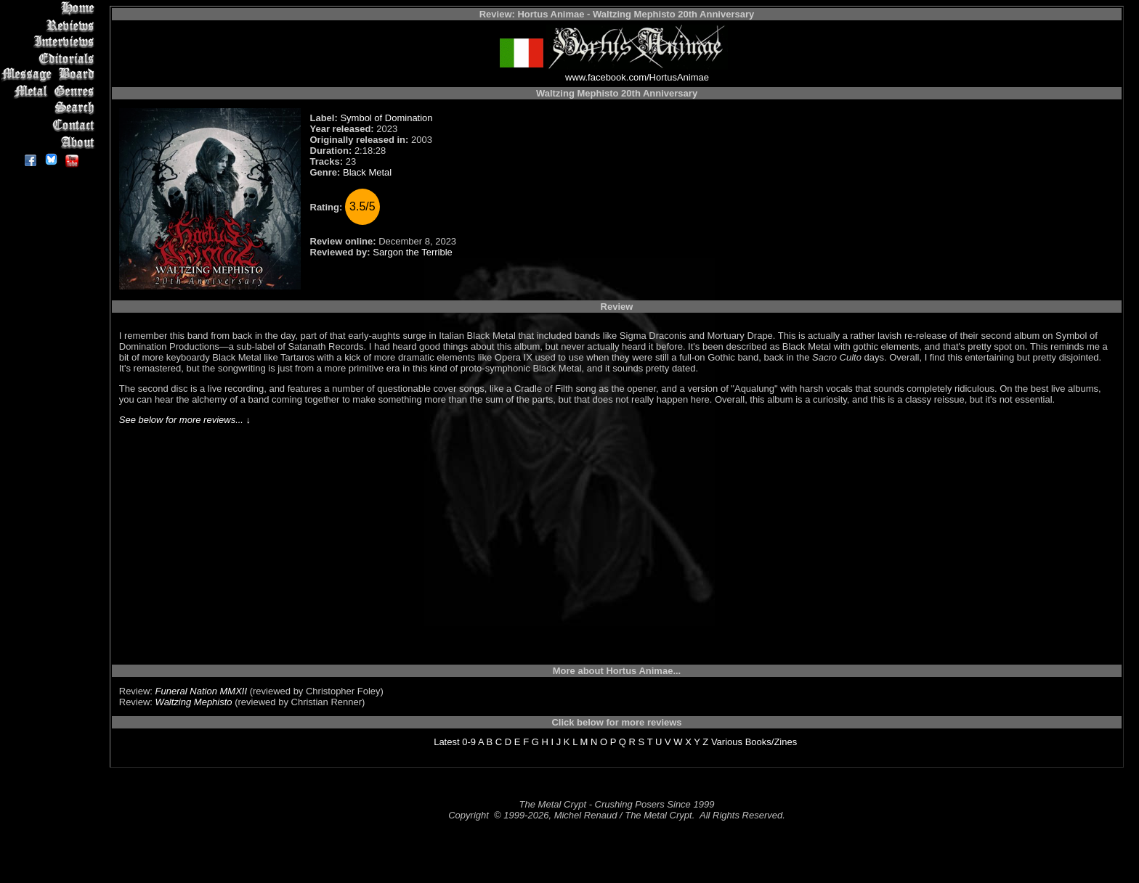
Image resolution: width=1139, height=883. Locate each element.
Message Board (50, 75)
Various (726, 741)
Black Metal (367, 172)
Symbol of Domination (386, 117)
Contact (50, 125)
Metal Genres (50, 91)
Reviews (50, 25)
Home (50, 8)
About (50, 142)
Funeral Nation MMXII (201, 691)
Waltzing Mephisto (193, 702)
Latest (446, 741)
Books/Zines (771, 741)
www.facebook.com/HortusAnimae (637, 77)
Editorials (50, 58)
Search (50, 108)
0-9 (469, 741)
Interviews (50, 41)
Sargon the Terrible (413, 252)
